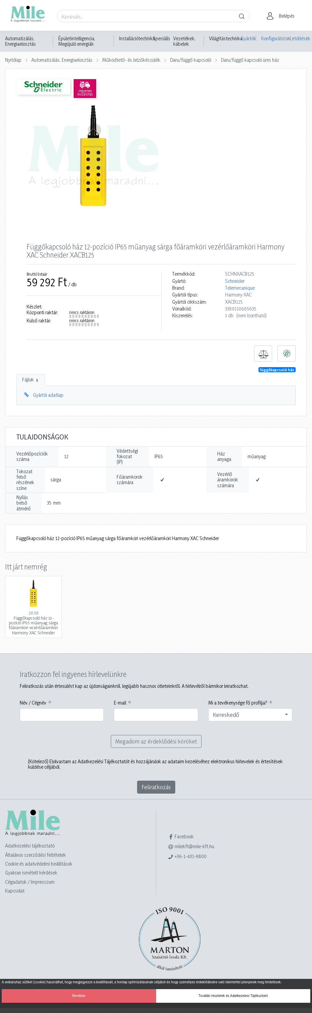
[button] (282, 16)
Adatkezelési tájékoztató (30, 846)
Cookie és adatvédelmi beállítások (38, 864)
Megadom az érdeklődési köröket (156, 741)
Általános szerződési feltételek (35, 855)
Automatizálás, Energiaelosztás (20, 41)
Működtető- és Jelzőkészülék (131, 60)
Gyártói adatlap (48, 395)
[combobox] (250, 714)
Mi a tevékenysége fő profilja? (237, 703)
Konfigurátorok (273, 38)
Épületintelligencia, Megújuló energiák (76, 41)
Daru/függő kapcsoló (190, 60)
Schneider (234, 281)
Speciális (161, 38)
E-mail (120, 703)
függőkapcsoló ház (277, 369)
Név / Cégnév (33, 703)
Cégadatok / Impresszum (30, 882)
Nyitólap (13, 60)
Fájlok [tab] (30, 380)
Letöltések (298, 38)
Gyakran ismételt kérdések (31, 872)
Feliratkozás (156, 787)
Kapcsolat (15, 891)
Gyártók (248, 38)
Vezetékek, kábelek (184, 41)
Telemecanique (240, 288)
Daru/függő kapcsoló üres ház (250, 60)
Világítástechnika (225, 38)
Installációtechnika (137, 38)
